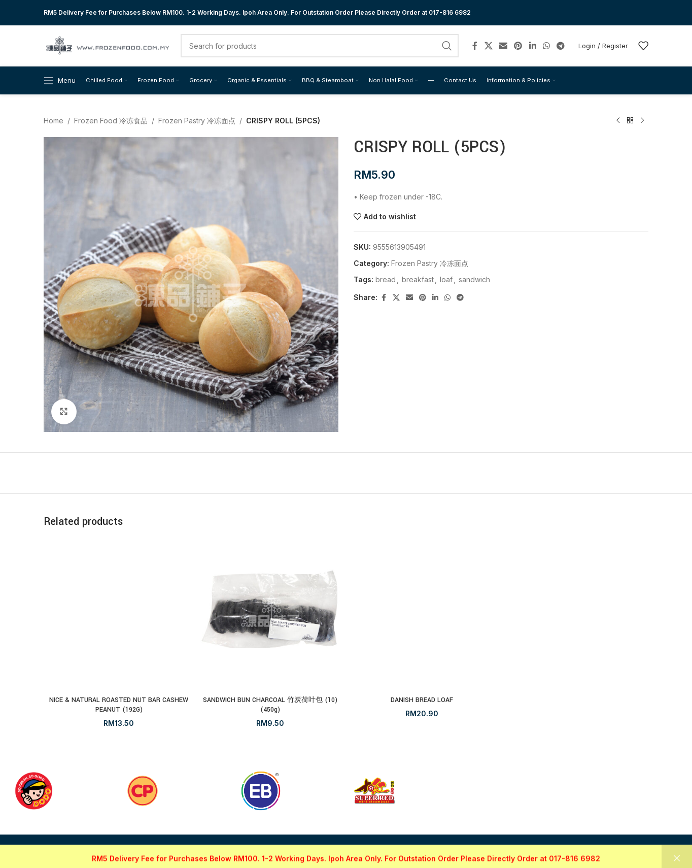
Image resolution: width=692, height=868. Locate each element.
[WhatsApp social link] (546, 45)
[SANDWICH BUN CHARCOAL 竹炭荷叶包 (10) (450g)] (270, 615)
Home (53, 120)
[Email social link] (503, 45)
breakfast (418, 279)
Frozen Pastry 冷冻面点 (196, 120)
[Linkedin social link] (532, 45)
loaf (446, 279)
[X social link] (488, 45)
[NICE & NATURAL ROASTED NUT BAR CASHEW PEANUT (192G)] (119, 615)
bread (385, 279)
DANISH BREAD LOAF (422, 700)
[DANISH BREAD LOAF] (422, 615)
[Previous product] (618, 121)
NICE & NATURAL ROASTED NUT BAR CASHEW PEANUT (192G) (118, 705)
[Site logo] (107, 45)
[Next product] (642, 121)
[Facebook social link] (475, 45)
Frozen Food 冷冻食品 (111, 120)
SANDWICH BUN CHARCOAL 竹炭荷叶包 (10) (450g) (270, 705)
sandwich (474, 279)
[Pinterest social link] (518, 45)
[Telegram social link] (560, 45)
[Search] (320, 45)
